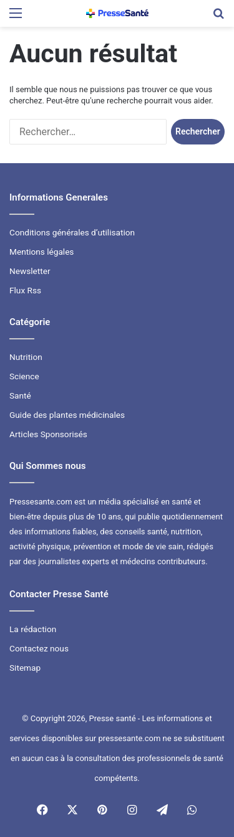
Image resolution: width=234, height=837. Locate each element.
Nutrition (25, 357)
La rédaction (32, 629)
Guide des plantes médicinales (67, 415)
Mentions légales (41, 252)
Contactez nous (39, 648)
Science (24, 376)
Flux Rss (25, 290)
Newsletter (30, 271)
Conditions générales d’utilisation (72, 232)
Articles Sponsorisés (48, 434)
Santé (20, 395)
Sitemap (25, 668)
